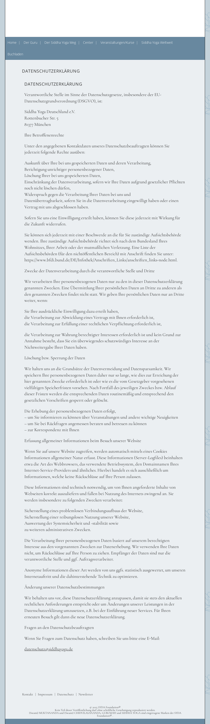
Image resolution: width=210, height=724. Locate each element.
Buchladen (15, 54)
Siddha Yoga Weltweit (157, 42)
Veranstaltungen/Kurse (117, 42)
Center (88, 42)
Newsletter (86, 694)
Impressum (45, 694)
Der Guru (30, 42)
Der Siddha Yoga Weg (60, 42)
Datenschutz (65, 694)
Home (12, 42)
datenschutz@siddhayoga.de (48, 649)
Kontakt (27, 694)
